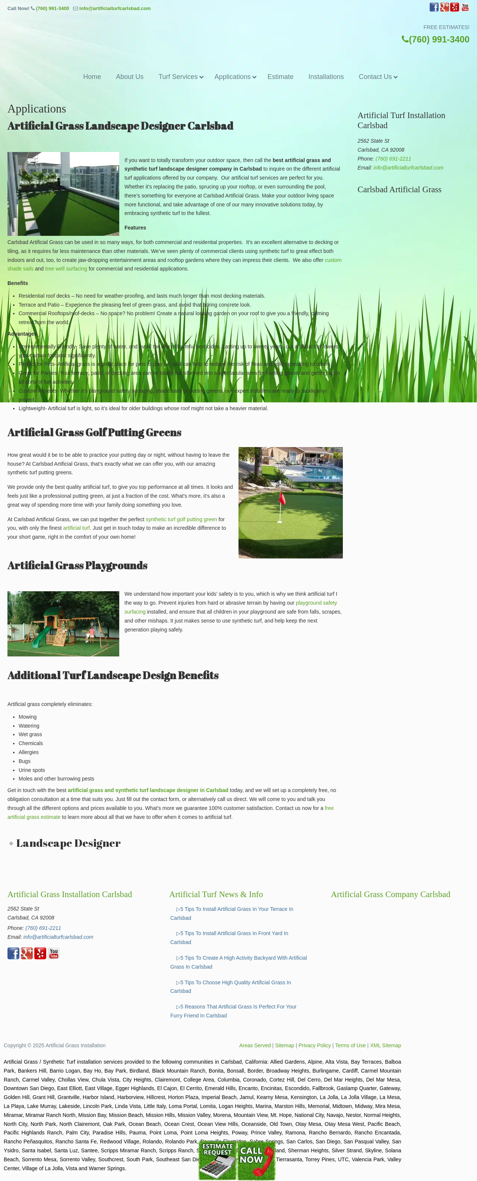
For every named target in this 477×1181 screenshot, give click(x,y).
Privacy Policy (314, 1045)
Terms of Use (350, 1045)
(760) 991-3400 (52, 8)
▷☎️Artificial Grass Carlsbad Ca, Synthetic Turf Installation (238, 33)
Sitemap (284, 1045)
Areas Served (255, 1045)
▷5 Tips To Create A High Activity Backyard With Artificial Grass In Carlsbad (238, 962)
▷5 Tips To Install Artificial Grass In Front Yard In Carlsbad (229, 937)
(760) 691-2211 (393, 159)
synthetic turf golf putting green (181, 519)
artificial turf (76, 528)
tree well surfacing (66, 269)
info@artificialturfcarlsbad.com (115, 8)
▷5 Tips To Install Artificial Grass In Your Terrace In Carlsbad (231, 913)
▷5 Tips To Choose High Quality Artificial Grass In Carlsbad (230, 986)
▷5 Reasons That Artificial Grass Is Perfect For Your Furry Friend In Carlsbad (233, 1011)
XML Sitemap (385, 1045)
